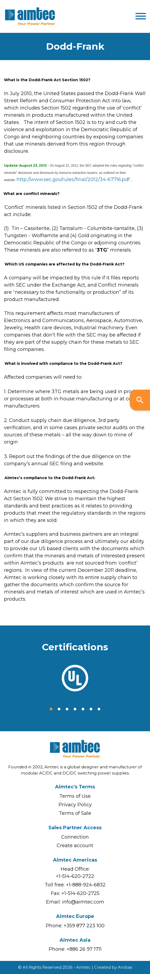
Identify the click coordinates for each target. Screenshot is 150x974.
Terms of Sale (75, 813)
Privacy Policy (75, 805)
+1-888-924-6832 (86, 885)
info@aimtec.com (83, 902)
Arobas (125, 967)
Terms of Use (75, 796)
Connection (75, 837)
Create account (75, 845)
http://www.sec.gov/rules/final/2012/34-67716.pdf (73, 179)
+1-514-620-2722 (75, 876)
